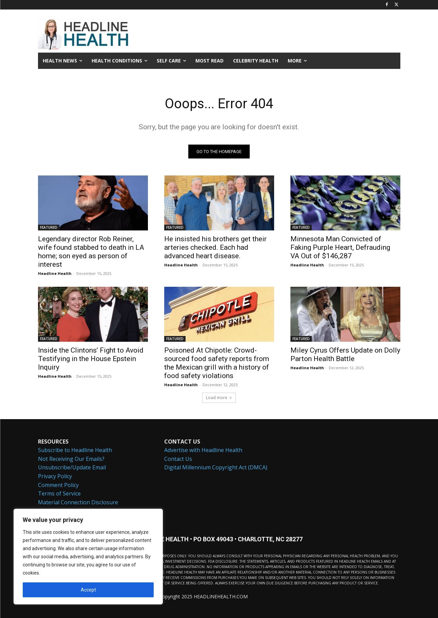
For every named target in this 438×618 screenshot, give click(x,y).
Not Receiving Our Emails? (71, 459)
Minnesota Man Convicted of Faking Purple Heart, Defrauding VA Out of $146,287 (340, 247)
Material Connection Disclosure (78, 502)
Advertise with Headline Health (203, 450)
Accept (88, 590)
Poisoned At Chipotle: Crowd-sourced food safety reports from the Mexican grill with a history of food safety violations (216, 363)
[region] (88, 556)
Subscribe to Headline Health (75, 450)
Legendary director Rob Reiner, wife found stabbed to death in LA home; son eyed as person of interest (91, 251)
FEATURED (48, 227)
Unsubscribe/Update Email (72, 467)
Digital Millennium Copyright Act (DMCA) (215, 467)
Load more (219, 397)
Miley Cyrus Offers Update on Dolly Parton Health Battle (345, 354)
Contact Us (178, 459)
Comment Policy (58, 485)
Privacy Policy (55, 476)
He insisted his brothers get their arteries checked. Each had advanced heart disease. (215, 247)
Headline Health (55, 273)
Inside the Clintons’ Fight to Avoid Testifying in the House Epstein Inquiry (91, 358)
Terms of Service (59, 493)
